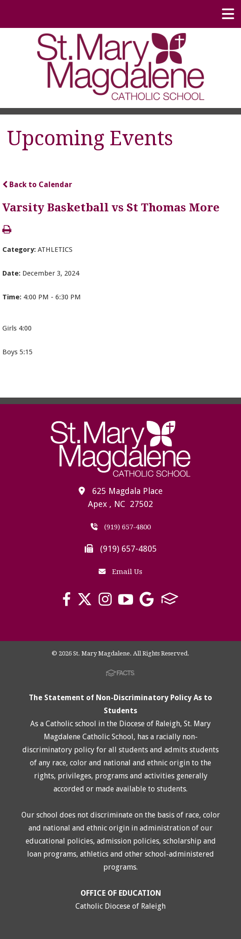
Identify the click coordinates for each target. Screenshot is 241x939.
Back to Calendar (37, 184)
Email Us (120, 571)
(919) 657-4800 (121, 527)
